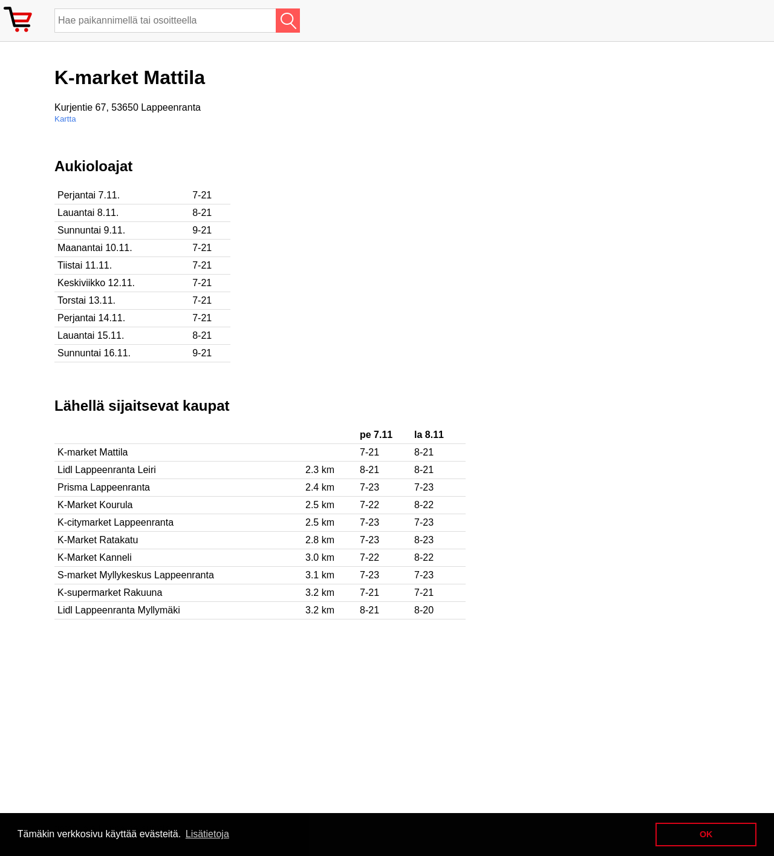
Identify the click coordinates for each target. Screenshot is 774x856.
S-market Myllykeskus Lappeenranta (135, 575)
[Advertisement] (393, 242)
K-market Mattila (92, 452)
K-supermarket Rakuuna (109, 592)
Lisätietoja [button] (207, 834)
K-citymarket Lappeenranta (115, 522)
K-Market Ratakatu (97, 540)
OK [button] (706, 834)
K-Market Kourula (95, 505)
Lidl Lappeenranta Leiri (106, 470)
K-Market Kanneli (94, 557)
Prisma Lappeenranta (103, 487)
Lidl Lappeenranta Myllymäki (118, 610)
